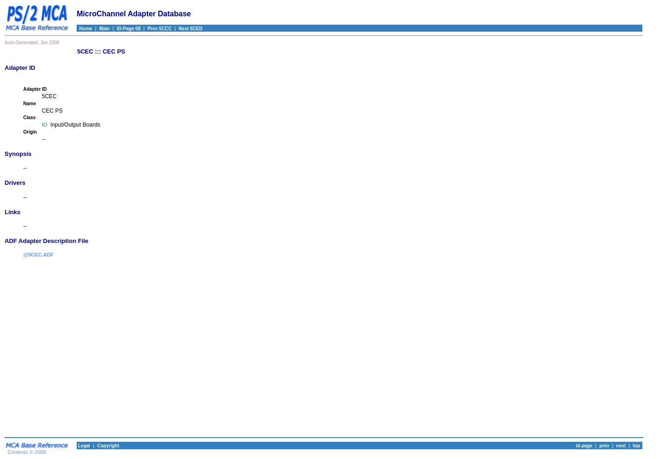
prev (604, 445)
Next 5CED (190, 28)
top (636, 445)
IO (44, 125)
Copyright (108, 445)
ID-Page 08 (128, 28)
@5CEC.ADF (38, 254)
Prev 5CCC (160, 28)
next (621, 445)
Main (104, 28)
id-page (584, 445)
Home (84, 28)
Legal (83, 445)
